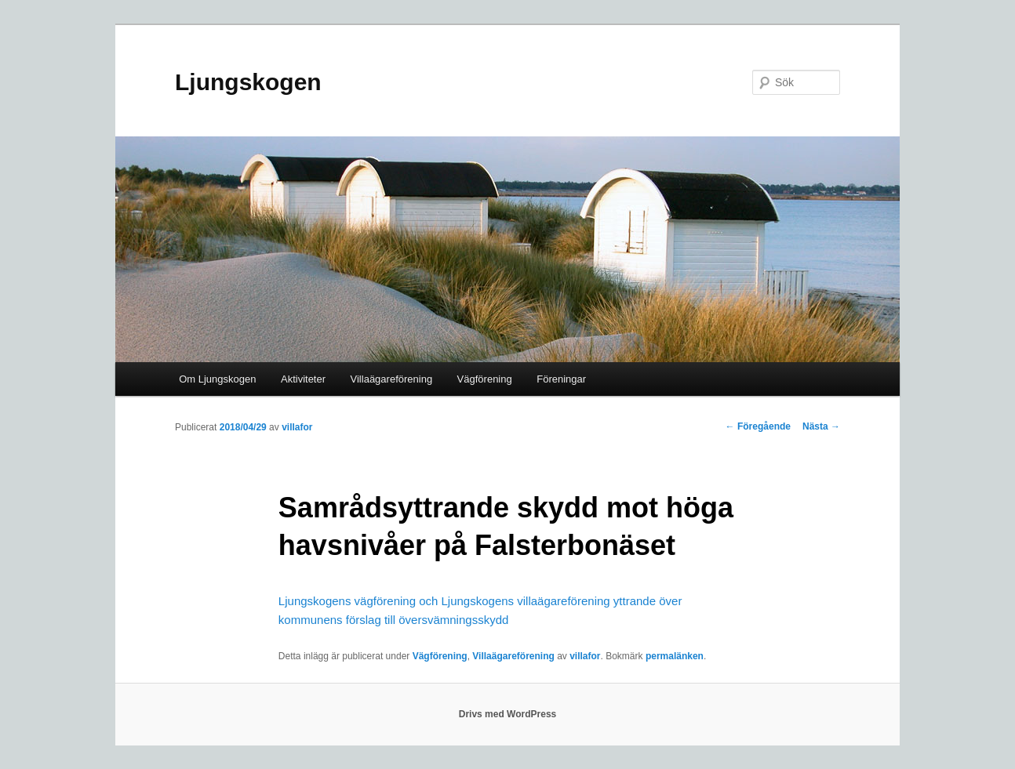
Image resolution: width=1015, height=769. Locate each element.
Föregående (758, 426)
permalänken (675, 656)
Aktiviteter (303, 379)
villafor (297, 427)
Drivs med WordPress (508, 714)
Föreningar (561, 379)
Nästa (821, 426)
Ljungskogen (248, 82)
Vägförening (484, 379)
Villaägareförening (392, 379)
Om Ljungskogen (217, 379)
